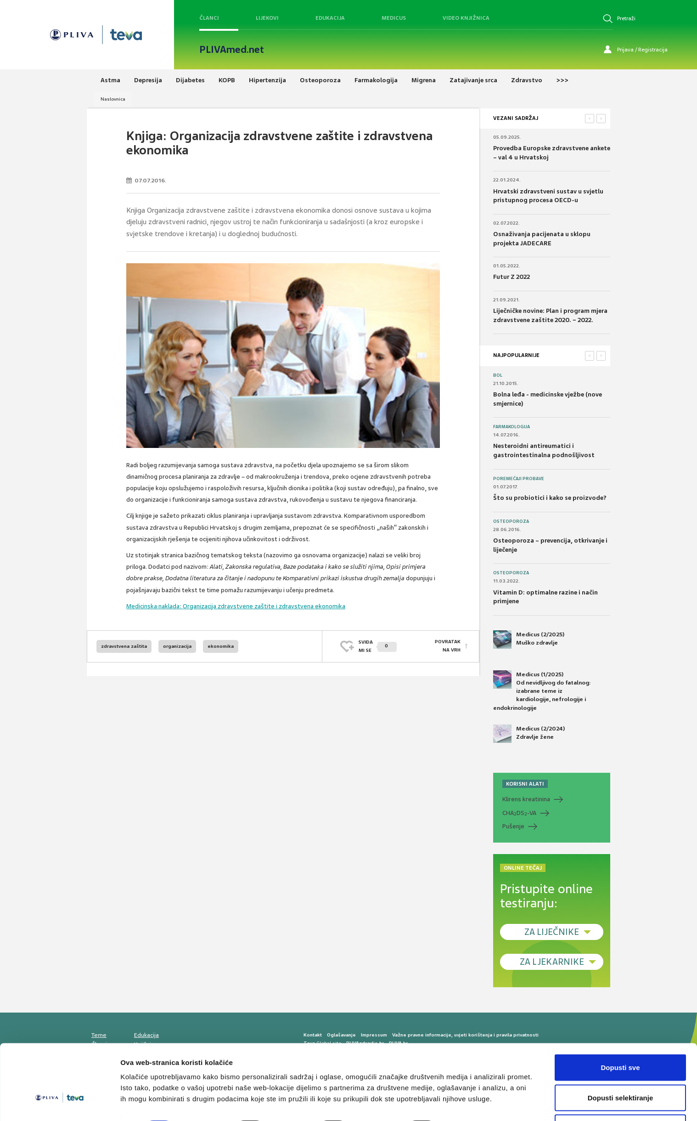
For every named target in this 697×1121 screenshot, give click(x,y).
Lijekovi (267, 18)
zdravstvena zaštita (124, 646)
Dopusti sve (620, 1036)
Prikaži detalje (475, 1097)
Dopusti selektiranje (620, 1066)
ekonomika (221, 646)
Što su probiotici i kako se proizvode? (550, 498)
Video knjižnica (466, 18)
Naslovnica (113, 99)
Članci (209, 18)
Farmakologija (511, 427)
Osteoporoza (511, 521)
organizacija (177, 646)
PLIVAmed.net (231, 50)
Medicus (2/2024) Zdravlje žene (529, 734)
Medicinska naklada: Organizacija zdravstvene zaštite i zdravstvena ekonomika (235, 606)
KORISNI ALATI (525, 784)
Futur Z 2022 (511, 277)
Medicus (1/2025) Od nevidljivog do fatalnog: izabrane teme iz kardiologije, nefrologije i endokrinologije (542, 691)
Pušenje (513, 826)
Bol (497, 375)
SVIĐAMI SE (378, 646)
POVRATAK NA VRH (448, 646)
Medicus (394, 18)
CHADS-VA (519, 813)
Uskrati (620, 1096)
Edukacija (330, 18)
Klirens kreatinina (526, 799)
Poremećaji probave (518, 478)
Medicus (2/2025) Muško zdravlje (528, 639)
